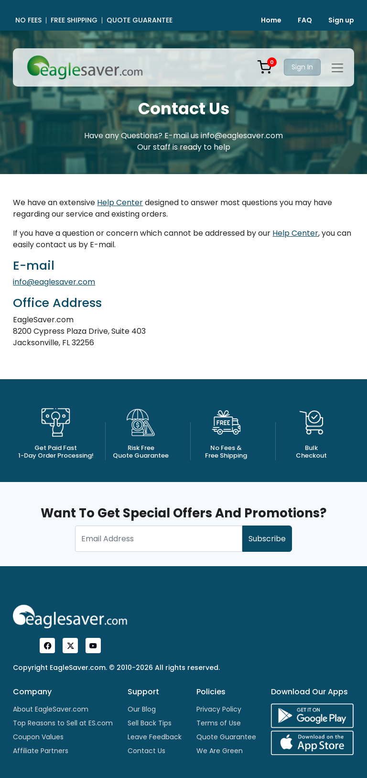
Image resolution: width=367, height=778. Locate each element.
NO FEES (28, 20)
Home (271, 20)
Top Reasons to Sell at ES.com (63, 723)
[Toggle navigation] (337, 68)
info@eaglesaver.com (54, 281)
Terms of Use (218, 723)
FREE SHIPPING (74, 20)
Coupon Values (38, 737)
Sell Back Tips (150, 723)
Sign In (302, 67)
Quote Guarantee (226, 737)
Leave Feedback (155, 737)
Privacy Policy (218, 709)
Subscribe (267, 538)
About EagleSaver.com (50, 709)
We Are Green (219, 751)
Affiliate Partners (40, 751)
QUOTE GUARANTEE (140, 20)
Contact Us (146, 751)
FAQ (305, 20)
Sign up (341, 20)
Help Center (120, 202)
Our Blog (142, 709)
